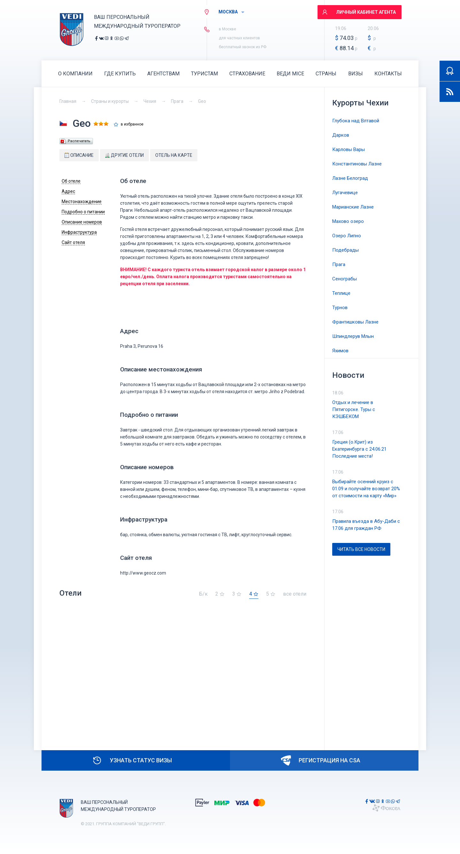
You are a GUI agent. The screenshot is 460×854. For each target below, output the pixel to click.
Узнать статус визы (132, 760)
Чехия (149, 101)
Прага (177, 101)
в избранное (132, 124)
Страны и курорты (110, 101)
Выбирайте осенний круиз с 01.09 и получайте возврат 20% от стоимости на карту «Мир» (366, 489)
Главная (67, 101)
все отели (294, 594)
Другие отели (124, 155)
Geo (202, 101)
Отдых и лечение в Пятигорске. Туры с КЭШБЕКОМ (353, 409)
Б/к (203, 594)
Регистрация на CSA (320, 760)
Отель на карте (173, 155)
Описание (79, 155)
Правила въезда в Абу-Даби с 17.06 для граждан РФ (366, 524)
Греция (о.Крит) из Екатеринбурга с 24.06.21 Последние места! (359, 449)
